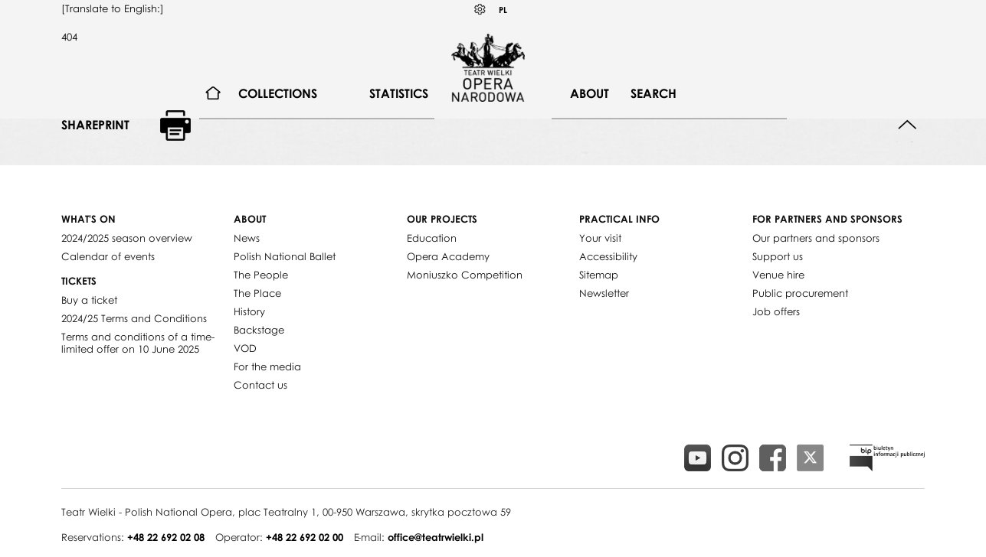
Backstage (259, 330)
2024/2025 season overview (126, 238)
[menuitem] (213, 94)
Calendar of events (108, 256)
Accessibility (608, 256)
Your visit (600, 238)
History (249, 311)
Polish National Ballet (285, 256)
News (247, 238)
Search (653, 93)
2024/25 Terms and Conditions (134, 318)
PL (503, 10)
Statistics (398, 93)
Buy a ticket (89, 300)
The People (261, 275)
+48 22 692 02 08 (166, 537)
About (589, 93)
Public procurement (800, 293)
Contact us (260, 385)
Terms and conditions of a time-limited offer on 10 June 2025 (138, 343)
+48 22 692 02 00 (304, 537)
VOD (245, 348)
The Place (257, 293)
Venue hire (778, 275)
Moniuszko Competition (464, 275)
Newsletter (604, 293)
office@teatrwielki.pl (435, 537)
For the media (267, 366)
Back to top (907, 125)
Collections (277, 93)
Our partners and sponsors (816, 238)
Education (432, 238)
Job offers (776, 311)
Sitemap (598, 275)
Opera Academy (448, 256)
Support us (777, 256)
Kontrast (480, 9)
